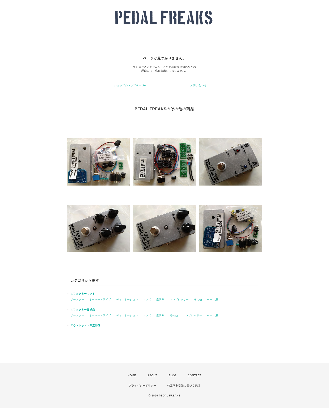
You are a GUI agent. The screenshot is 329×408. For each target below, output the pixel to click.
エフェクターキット (82, 293)
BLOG (172, 375)
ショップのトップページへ (130, 85)
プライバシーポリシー (142, 385)
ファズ (147, 299)
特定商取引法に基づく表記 (183, 385)
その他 (198, 299)
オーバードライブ (100, 299)
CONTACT (194, 375)
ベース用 (212, 299)
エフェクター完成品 (82, 309)
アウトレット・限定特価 (85, 325)
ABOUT (152, 375)
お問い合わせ (198, 85)
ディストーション (127, 299)
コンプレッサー (179, 299)
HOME (132, 375)
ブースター (77, 299)
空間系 (160, 299)
